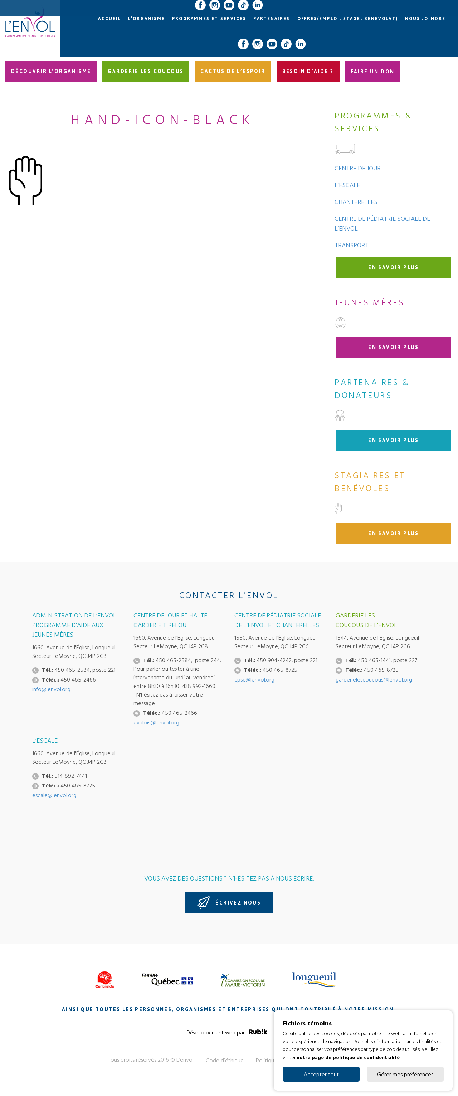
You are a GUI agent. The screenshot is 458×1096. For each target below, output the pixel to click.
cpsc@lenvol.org (254, 679)
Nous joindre (425, 18)
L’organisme (146, 18)
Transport (352, 245)
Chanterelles (356, 202)
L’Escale (347, 185)
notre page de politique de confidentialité (348, 1057)
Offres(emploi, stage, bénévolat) (347, 18)
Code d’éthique (225, 1060)
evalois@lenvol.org (156, 722)
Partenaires (271, 18)
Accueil (109, 18)
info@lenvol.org (51, 689)
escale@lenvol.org (54, 795)
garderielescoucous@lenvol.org (374, 679)
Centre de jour (358, 168)
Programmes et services (209, 18)
